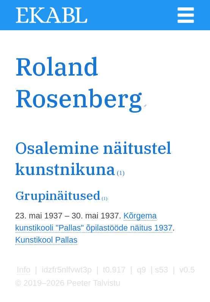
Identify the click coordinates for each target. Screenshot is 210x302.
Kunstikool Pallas (46, 240)
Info (23, 269)
